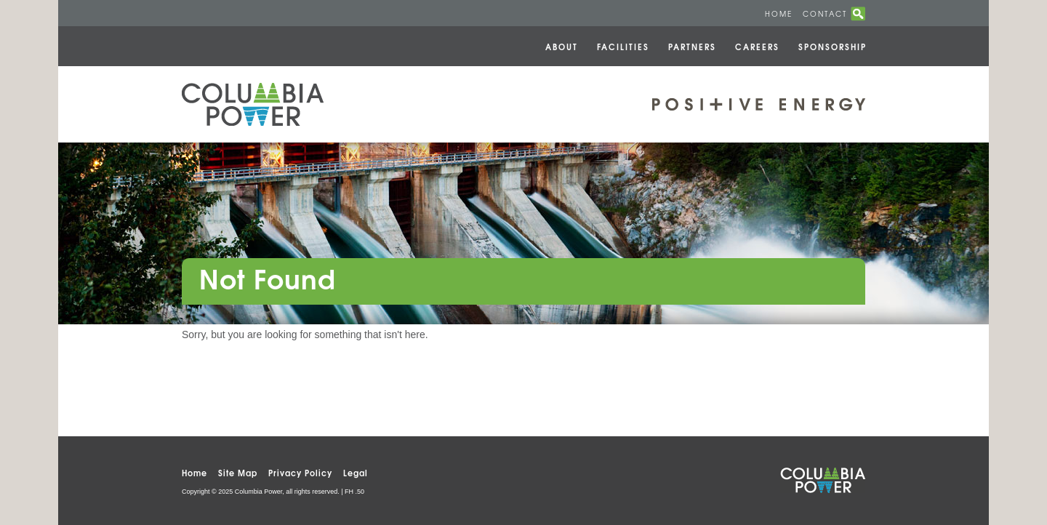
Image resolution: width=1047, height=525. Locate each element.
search (858, 14)
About (561, 46)
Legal (355, 472)
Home (779, 13)
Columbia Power (253, 104)
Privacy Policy (300, 472)
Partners (692, 46)
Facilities (623, 46)
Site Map (237, 472)
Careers (757, 46)
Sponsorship (832, 46)
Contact (825, 13)
